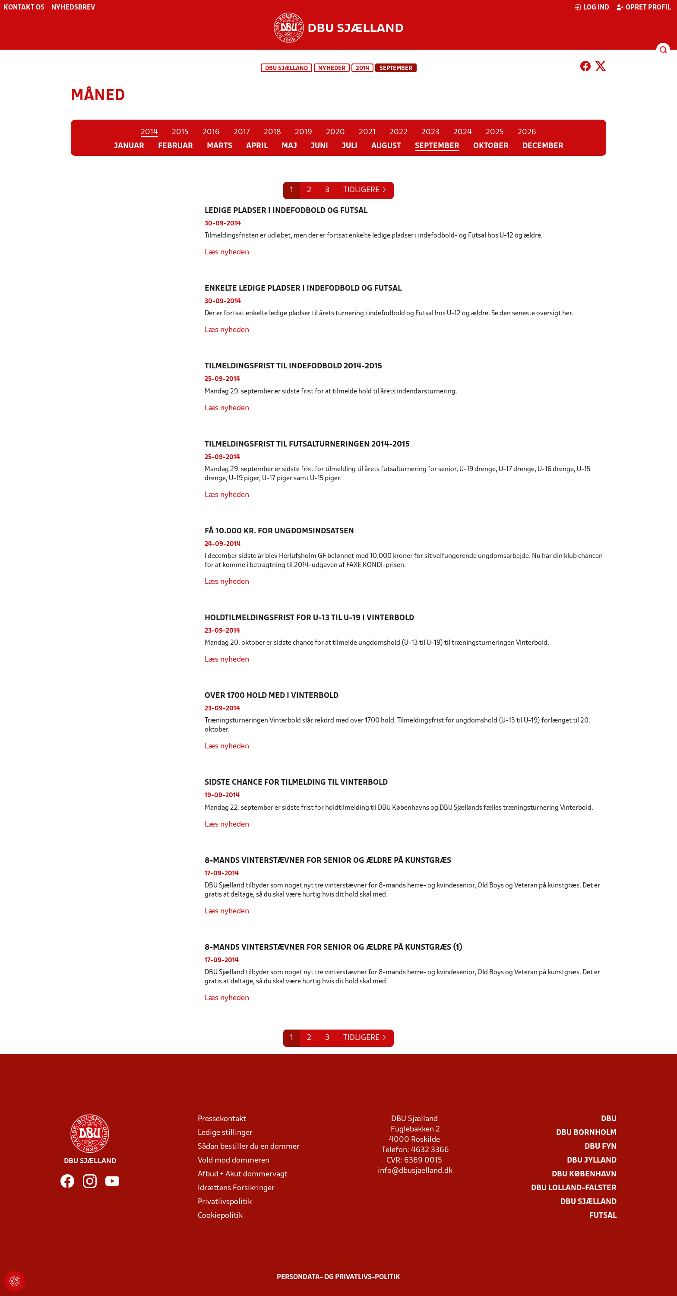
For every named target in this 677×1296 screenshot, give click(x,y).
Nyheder (331, 68)
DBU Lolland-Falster (574, 1188)
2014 (362, 68)
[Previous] (365, 190)
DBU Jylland (592, 1160)
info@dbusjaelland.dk (415, 1171)
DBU (609, 1119)
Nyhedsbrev (73, 8)
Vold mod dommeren (233, 1160)
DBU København (584, 1174)
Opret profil (643, 7)
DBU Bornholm (586, 1133)
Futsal (603, 1216)
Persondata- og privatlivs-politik (338, 1277)
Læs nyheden (227, 252)
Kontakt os (23, 8)
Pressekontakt (222, 1119)
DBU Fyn (601, 1146)
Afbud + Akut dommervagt (243, 1174)
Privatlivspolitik (225, 1202)
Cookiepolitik (220, 1216)
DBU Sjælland (286, 68)
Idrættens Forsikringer (236, 1188)
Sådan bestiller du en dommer (249, 1146)
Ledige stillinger (225, 1133)
